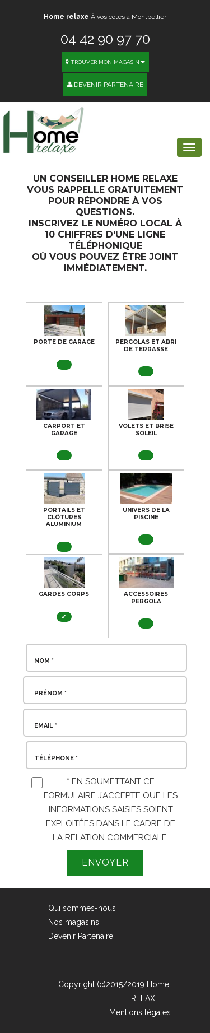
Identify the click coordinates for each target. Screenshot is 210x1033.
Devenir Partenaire (105, 84)
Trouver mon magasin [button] (105, 62)
